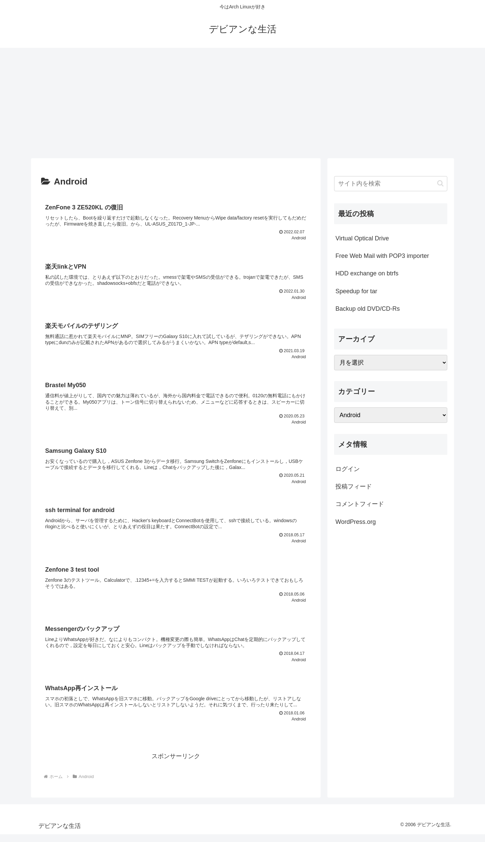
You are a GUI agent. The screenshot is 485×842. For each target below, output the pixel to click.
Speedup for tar (356, 291)
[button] (440, 183)
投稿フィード (353, 486)
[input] (390, 183)
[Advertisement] (242, 103)
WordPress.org (355, 521)
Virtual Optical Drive (362, 238)
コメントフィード (359, 504)
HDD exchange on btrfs (366, 273)
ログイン (347, 469)
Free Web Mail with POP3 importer (382, 255)
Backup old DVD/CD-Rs (367, 308)
